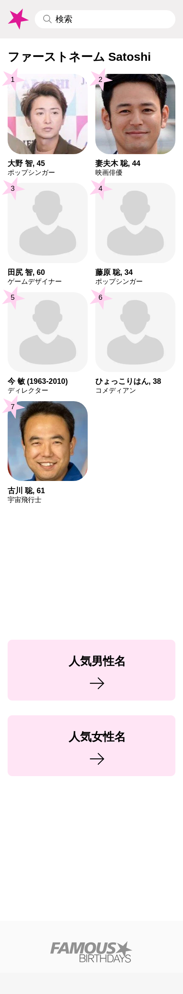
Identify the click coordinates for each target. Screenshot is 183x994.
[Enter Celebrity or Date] (105, 19)
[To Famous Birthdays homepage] (18, 19)
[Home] (91, 952)
